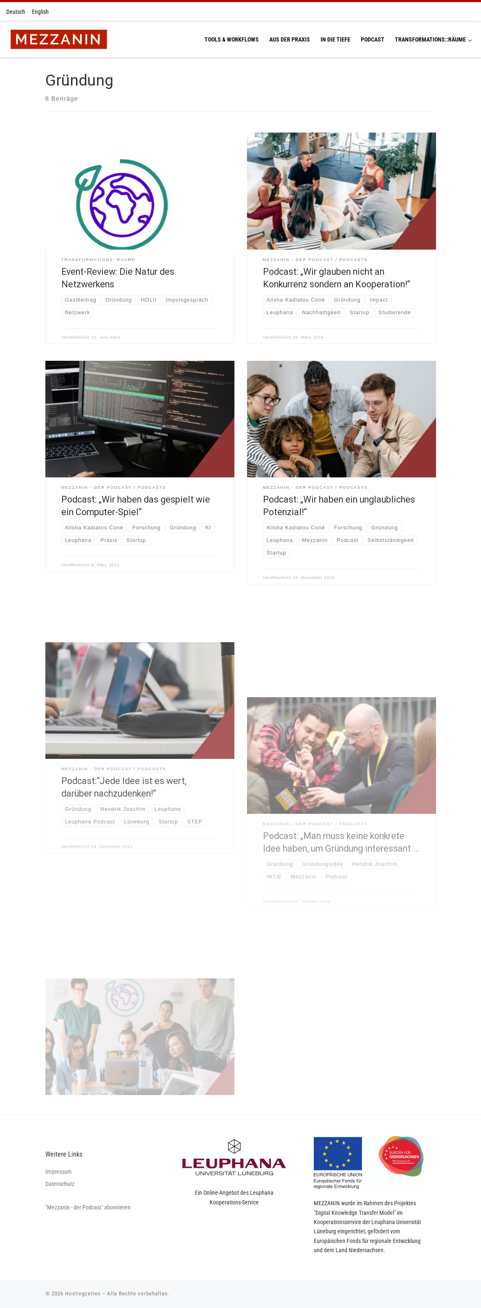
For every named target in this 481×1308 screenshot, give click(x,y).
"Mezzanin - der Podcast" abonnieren (88, 1207)
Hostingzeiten (82, 1293)
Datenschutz (59, 1183)
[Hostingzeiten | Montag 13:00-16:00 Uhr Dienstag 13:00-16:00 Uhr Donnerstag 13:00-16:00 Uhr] (58, 38)
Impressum (58, 1171)
